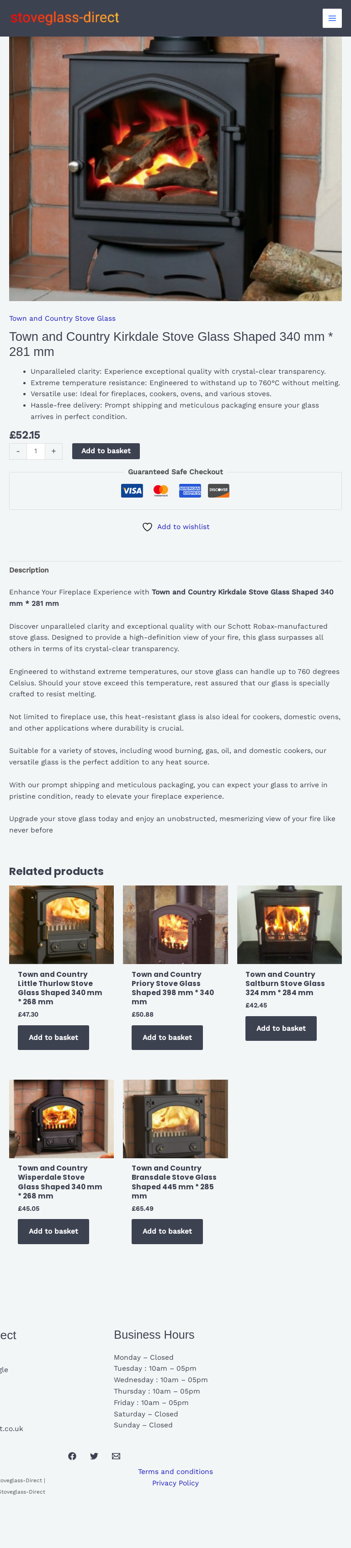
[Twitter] (94, 1456)
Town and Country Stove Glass (62, 318)
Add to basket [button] (53, 1038)
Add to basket (106, 451)
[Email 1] (116, 1456)
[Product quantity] (36, 451)
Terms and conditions (175, 1472)
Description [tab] (29, 570)
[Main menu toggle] (332, 18)
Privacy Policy (175, 1483)
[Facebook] (72, 1456)
